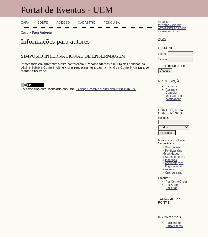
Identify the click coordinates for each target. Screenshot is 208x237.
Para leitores (174, 222)
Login (162, 53)
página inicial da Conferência (117, 67)
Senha (162, 59)
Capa (25, 22)
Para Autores (174, 226)
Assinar (171, 89)
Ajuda (162, 39)
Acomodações (174, 163)
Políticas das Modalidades (172, 152)
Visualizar (172, 86)
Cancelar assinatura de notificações (174, 96)
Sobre (42, 22)
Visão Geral (172, 147)
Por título (172, 188)
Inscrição (171, 160)
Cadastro (86, 22)
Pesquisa (112, 22)
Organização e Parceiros (173, 168)
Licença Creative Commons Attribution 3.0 (106, 89)
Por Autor (172, 184)
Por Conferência (176, 181)
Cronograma (173, 172)
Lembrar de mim (176, 65)
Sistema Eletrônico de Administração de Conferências (172, 26)
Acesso (63, 22)
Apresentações (175, 156)
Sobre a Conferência (46, 67)
